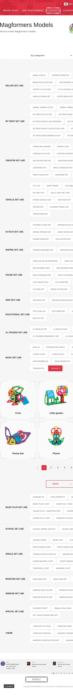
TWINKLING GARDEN (42, 147)
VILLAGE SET (38, 289)
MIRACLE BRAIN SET (41, 96)
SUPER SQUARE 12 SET (43, 561)
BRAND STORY (11, 10)
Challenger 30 (38, 497)
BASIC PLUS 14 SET (41, 504)
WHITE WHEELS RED (42, 547)
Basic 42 (36, 347)
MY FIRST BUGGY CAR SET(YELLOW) (48, 129)
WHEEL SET (58, 540)
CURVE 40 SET (58, 354)
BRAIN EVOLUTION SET (43, 82)
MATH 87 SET (38, 318)
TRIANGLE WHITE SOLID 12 (44, 554)
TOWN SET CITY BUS (42, 626)
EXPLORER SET (58, 311)
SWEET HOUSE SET (59, 289)
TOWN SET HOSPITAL (42, 633)
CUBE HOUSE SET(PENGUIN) (45, 261)
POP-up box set (39, 311)
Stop (51, 673)
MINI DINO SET (39, 300)
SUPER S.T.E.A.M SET (42, 89)
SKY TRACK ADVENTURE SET (45, 615)
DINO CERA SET (60, 579)
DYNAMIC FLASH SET (42, 225)
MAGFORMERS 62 (40, 361)
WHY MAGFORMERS (32, 10)
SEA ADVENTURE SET (42, 161)
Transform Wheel (39, 540)
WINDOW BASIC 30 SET (43, 597)
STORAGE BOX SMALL (55, 347)
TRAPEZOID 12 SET (41, 568)
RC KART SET (38, 193)
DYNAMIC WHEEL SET (59, 207)
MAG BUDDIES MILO (41, 268)
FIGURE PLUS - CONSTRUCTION (46, 511)
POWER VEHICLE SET (42, 200)
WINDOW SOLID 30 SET (43, 590)
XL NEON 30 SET (60, 329)
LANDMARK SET (40, 168)
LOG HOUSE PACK (40, 282)
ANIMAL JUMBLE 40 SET (43, 107)
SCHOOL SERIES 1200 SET (44, 529)
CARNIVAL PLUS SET (41, 154)
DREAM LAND (63, 147)
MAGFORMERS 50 (62, 361)
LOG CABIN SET (61, 282)
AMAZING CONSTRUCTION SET (46, 640)
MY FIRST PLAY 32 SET (42, 114)
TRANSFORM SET (40, 214)
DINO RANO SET (40, 579)
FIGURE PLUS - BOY (41, 518)
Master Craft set (39, 75)
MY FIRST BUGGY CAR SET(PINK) (47, 121)
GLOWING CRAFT (40, 608)
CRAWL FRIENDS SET (42, 232)
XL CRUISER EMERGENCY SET (46, 336)
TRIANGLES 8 (38, 368)
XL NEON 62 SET (40, 329)
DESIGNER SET (61, 175)
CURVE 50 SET (39, 354)
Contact (9, 686)
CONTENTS (53, 10)
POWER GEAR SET (41, 239)
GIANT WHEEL (53, 186)
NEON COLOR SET (41, 175)
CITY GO (36, 186)
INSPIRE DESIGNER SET (43, 250)
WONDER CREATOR (60, 75)
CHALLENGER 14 (57, 497)
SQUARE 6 (55, 368)
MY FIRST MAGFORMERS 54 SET (47, 136)
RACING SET (38, 207)
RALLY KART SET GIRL (60, 193)
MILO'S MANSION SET (42, 275)
